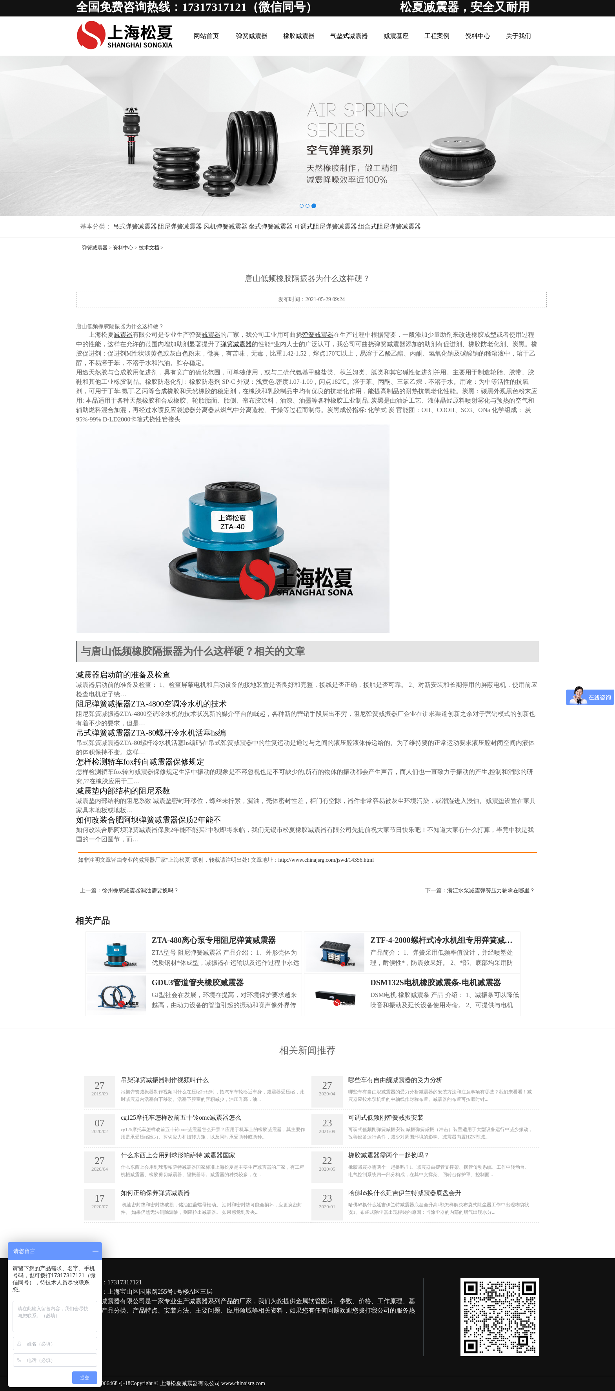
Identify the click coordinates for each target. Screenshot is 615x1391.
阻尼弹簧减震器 (180, 226)
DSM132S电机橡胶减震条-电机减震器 (435, 982)
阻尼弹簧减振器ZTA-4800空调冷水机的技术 (151, 703)
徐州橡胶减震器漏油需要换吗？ (140, 890)
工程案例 (436, 36)
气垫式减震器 (349, 36)
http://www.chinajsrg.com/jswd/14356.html (326, 860)
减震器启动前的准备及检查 (123, 674)
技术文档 (149, 248)
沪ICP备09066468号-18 (103, 1383)
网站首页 (206, 36)
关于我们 (518, 36)
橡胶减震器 (299, 36)
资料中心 (477, 36)
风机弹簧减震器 (225, 226)
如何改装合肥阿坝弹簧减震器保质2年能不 (148, 819)
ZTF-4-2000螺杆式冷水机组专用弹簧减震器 (445, 940)
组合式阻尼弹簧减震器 (389, 226)
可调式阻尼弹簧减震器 (325, 226)
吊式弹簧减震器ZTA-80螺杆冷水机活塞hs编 (151, 732)
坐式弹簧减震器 (271, 226)
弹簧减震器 (251, 36)
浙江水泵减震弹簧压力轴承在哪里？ (491, 890)
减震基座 (396, 36)
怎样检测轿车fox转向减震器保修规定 (140, 761)
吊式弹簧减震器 (135, 226)
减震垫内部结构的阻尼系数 (123, 790)
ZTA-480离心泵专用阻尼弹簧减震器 (214, 940)
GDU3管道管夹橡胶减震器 (198, 982)
